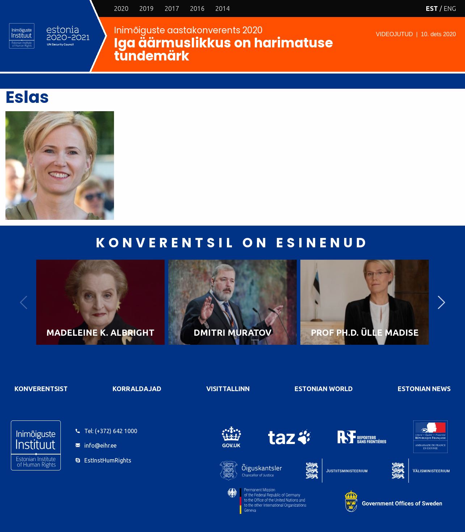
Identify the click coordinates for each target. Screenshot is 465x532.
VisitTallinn (228, 388)
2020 (121, 8)
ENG (450, 8)
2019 (146, 8)
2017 (172, 8)
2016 (197, 8)
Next (441, 302)
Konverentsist (41, 388)
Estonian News (424, 388)
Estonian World (324, 388)
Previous (23, 302)
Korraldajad (137, 388)
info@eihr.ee (100, 445)
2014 (222, 8)
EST (432, 8)
